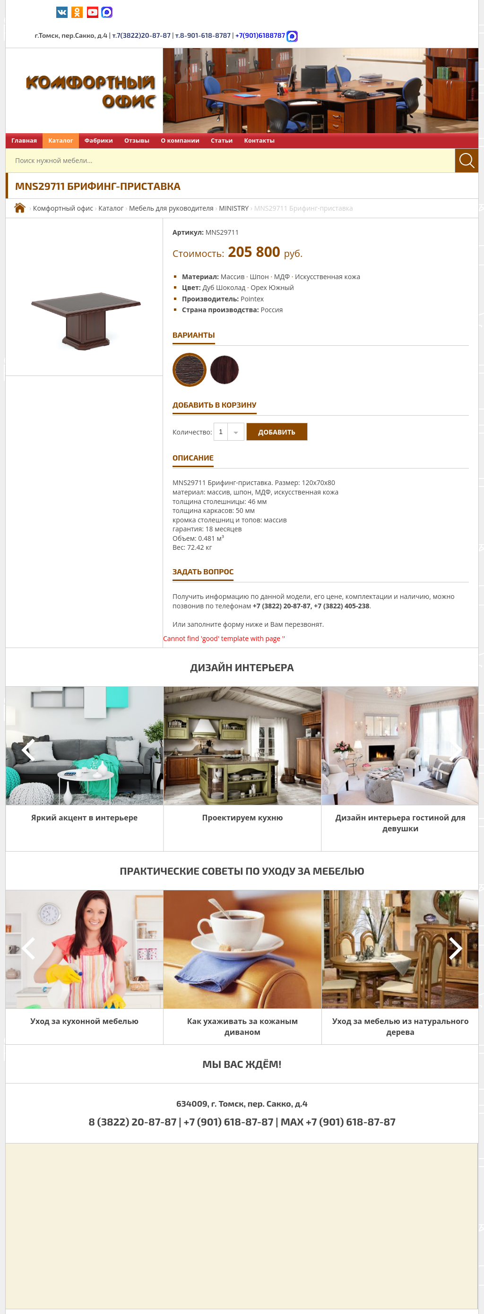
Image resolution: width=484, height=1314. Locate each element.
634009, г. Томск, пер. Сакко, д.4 (242, 1079)
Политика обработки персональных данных (343, 1299)
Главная (24, 116)
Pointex (252, 274)
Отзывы (136, 116)
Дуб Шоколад (223, 263)
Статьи (222, 116)
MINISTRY (234, 183)
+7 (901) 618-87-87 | (231, 1097)
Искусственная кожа (327, 252)
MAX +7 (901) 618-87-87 (338, 1097)
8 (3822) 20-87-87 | (135, 1097)
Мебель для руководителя (171, 183)
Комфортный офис (63, 183)
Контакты (259, 116)
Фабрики (99, 116)
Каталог (60, 116)
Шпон (259, 252)
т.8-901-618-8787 (356, 12)
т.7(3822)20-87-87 (296, 12)
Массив (233, 252)
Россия (271, 285)
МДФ (282, 252)
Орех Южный (272, 263)
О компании (180, 116)
